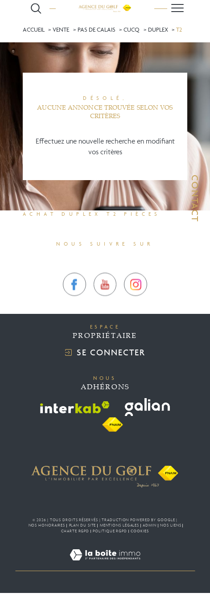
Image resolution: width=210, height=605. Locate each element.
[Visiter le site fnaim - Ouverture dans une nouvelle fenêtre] (112, 425)
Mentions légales (119, 525)
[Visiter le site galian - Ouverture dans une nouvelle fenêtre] (147, 407)
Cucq (132, 29)
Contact (195, 198)
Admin (149, 525)
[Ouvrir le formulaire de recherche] (36, 8)
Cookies (139, 531)
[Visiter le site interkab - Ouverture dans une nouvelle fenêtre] (75, 407)
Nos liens (170, 525)
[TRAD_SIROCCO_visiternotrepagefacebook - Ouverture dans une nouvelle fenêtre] (74, 297)
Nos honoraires (47, 525)
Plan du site (82, 525)
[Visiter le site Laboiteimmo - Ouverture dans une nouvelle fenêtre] (105, 565)
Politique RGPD (110, 531)
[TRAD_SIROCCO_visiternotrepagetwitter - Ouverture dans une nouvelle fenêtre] (105, 297)
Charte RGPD (75, 531)
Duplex (158, 29)
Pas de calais (96, 29)
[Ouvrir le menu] (177, 8)
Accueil (34, 29)
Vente (61, 29)
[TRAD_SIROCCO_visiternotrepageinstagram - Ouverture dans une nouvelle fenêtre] (135, 297)
